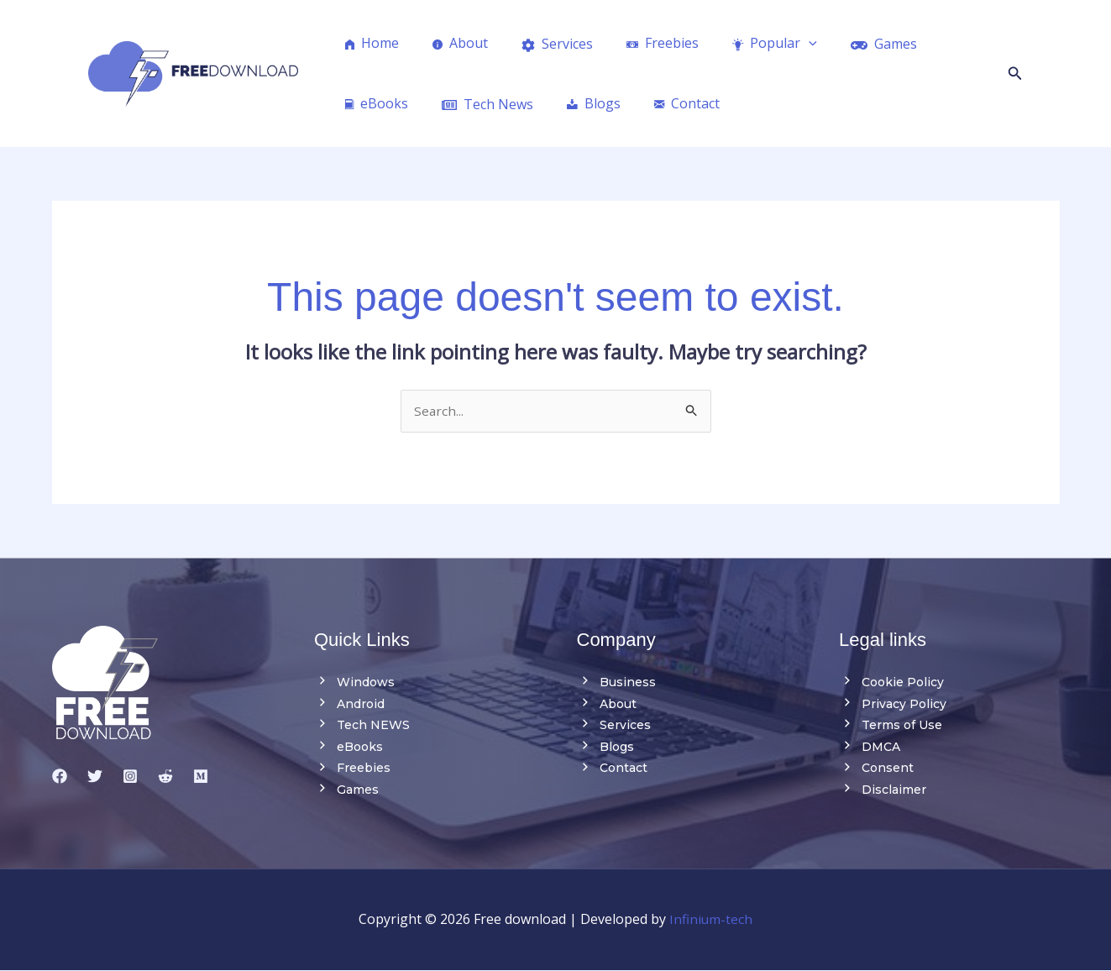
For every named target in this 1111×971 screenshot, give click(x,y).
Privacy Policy (892, 704)
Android (349, 704)
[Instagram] (130, 777)
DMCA (869, 747)
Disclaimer (882, 790)
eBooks (348, 747)
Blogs (605, 747)
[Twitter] (94, 777)
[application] (778, 43)
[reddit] (165, 777)
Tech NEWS (362, 725)
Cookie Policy (891, 682)
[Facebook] (59, 777)
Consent (876, 768)
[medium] (200, 777)
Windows (354, 682)
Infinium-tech (711, 920)
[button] (1015, 74)
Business (616, 682)
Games (346, 790)
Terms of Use (890, 725)
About (607, 704)
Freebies (352, 768)
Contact (612, 768)
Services (614, 725)
